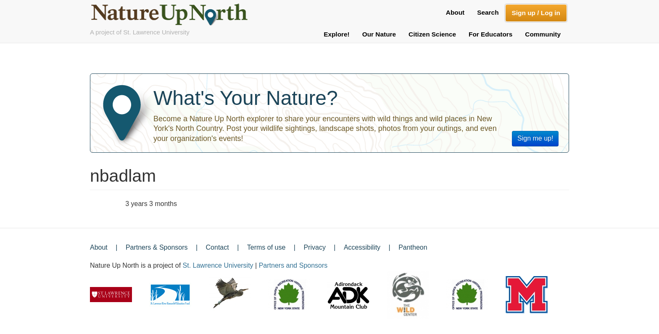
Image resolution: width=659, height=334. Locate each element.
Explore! (337, 34)
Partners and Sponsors (293, 265)
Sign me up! (535, 138)
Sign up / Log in (536, 12)
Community (543, 34)
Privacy (314, 247)
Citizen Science (432, 34)
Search (487, 12)
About (455, 12)
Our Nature (379, 34)
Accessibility (362, 247)
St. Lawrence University (218, 265)
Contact (217, 247)
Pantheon (412, 247)
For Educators (490, 34)
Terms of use (266, 247)
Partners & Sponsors (157, 247)
